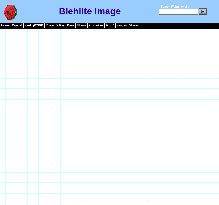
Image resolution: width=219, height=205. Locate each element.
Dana (70, 25)
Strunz (81, 25)
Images (122, 25)
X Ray (60, 25)
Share (133, 25)
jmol (28, 25)
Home (5, 25)
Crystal (17, 25)
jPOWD (38, 25)
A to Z (110, 25)
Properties (96, 25)
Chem (50, 25)
